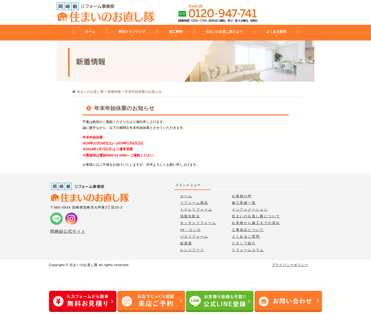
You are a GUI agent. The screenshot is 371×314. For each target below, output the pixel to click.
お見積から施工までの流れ (256, 223)
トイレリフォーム (196, 209)
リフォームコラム (248, 250)
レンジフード (192, 250)
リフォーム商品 (194, 203)
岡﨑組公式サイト (68, 231)
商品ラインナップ (132, 32)
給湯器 (186, 243)
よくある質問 (276, 32)
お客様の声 (242, 196)
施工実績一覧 (244, 203)
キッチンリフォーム (198, 223)
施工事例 (175, 32)
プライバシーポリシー (290, 265)
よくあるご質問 (246, 236)
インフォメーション (250, 209)
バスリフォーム (194, 236)
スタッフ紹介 (244, 243)
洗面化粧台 (190, 216)
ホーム (90, 32)
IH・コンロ (190, 230)
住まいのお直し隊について (256, 216)
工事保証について (248, 230)
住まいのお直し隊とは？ (224, 32)
